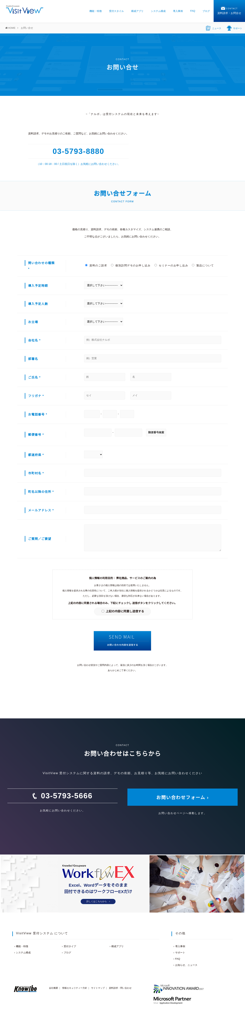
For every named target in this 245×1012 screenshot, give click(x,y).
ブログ (206, 11)
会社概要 (53, 988)
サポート (234, 28)
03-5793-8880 (78, 151)
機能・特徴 (95, 11)
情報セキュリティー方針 (74, 988)
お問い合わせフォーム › (182, 797)
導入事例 (178, 11)
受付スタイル (116, 11)
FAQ (192, 10)
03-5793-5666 (66, 796)
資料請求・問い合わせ (120, 988)
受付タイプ (70, 946)
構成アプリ (137, 11)
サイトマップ (98, 988)
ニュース (213, 28)
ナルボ (95, 114)
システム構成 (158, 11)
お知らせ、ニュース (186, 965)
